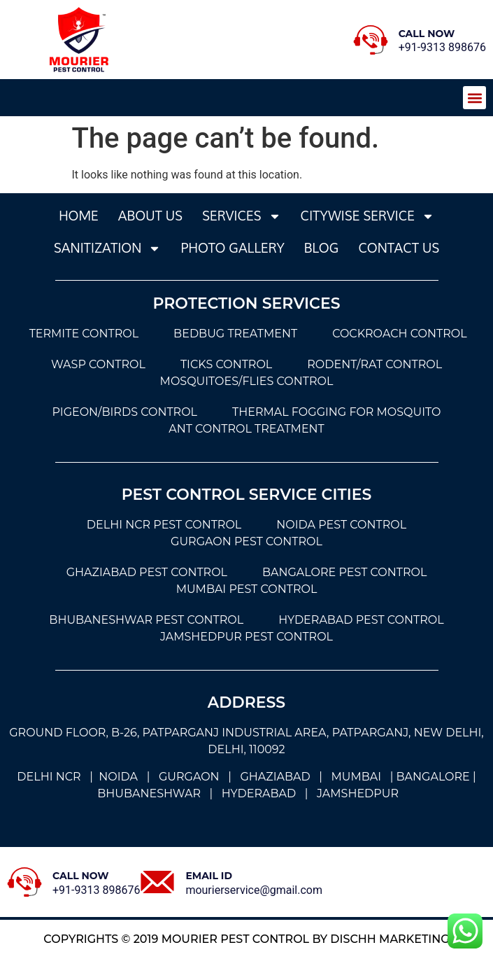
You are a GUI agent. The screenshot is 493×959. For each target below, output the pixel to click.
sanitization (108, 248)
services (241, 216)
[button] (474, 97)
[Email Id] (157, 881)
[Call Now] (370, 39)
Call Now (427, 33)
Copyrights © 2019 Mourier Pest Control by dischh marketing (246, 939)
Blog (321, 248)
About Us (150, 216)
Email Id (208, 875)
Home (79, 216)
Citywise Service (367, 216)
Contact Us (398, 248)
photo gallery (232, 248)
